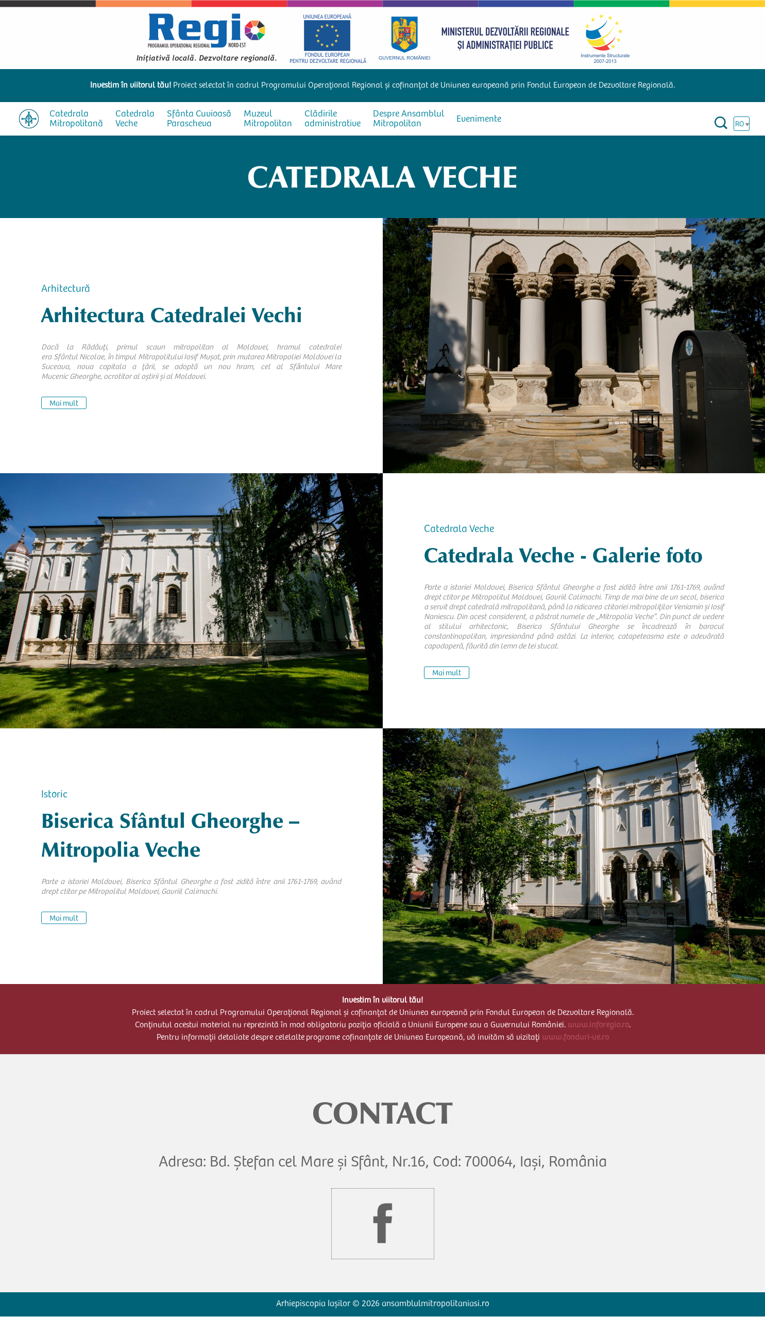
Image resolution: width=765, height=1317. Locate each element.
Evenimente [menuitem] (478, 119)
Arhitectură (65, 289)
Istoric (54, 795)
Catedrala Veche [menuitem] (135, 119)
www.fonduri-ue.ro (575, 1037)
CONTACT (382, 1113)
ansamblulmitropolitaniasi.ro (435, 1304)
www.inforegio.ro (598, 1025)
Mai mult (63, 403)
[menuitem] (28, 119)
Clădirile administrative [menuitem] (332, 119)
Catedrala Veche (459, 530)
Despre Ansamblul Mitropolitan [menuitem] (408, 119)
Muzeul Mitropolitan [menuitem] (268, 119)
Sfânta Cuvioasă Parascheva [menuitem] (199, 119)
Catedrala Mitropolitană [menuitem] (76, 119)
